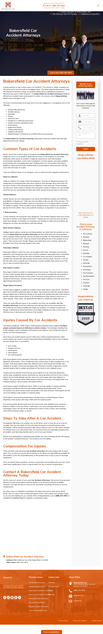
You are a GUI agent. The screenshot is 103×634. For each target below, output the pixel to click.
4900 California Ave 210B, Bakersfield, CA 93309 (86, 215)
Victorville (86, 286)
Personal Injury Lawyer (37, 586)
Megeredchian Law (80, 582)
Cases (50, 590)
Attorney (51, 582)
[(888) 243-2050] (70, 590)
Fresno (85, 250)
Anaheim (86, 237)
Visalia (85, 289)
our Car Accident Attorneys (54, 163)
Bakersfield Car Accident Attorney (25, 556)
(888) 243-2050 (61, 496)
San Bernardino (88, 276)
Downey (86, 247)
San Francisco (88, 273)
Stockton (86, 283)
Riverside (86, 263)
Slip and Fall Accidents (37, 602)
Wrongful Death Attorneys (38, 598)
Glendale (86, 253)
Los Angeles (87, 256)
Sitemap (51, 594)
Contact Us (77, 601)
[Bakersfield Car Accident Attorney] (4, 556)
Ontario (85, 260)
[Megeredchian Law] (70, 583)
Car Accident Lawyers (37, 582)
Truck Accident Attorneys (38, 610)
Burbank (86, 243)
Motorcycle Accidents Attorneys (40, 590)
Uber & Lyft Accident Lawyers (40, 594)
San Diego (87, 270)
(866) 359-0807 (58, 5)
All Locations (87, 234)
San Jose (86, 279)
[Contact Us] (70, 601)
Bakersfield (87, 240)
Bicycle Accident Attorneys (38, 606)
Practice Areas (53, 586)
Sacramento (87, 266)
